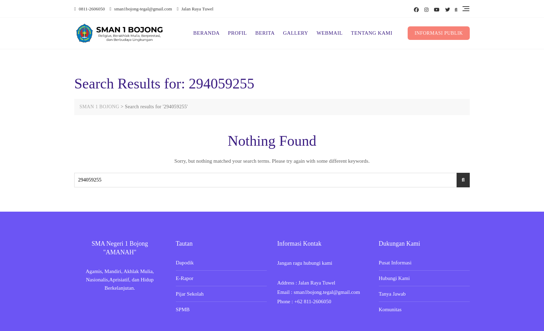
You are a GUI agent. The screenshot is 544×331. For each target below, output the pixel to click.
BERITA (265, 33)
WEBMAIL (329, 33)
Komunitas (390, 309)
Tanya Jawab (392, 294)
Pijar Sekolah (190, 294)
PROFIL (237, 33)
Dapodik (185, 262)
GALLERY (295, 33)
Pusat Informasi (395, 262)
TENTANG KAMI (371, 33)
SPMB (183, 309)
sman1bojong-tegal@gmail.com (141, 8)
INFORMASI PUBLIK (439, 33)
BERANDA (206, 33)
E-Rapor (185, 278)
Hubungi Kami (394, 278)
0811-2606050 (89, 8)
